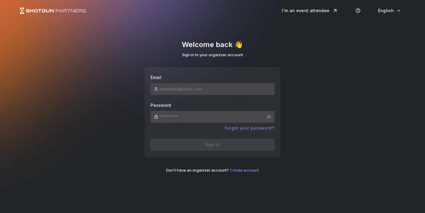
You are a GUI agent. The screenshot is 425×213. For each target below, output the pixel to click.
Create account (244, 170)
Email (156, 77)
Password (161, 105)
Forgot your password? (249, 127)
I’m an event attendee (310, 11)
